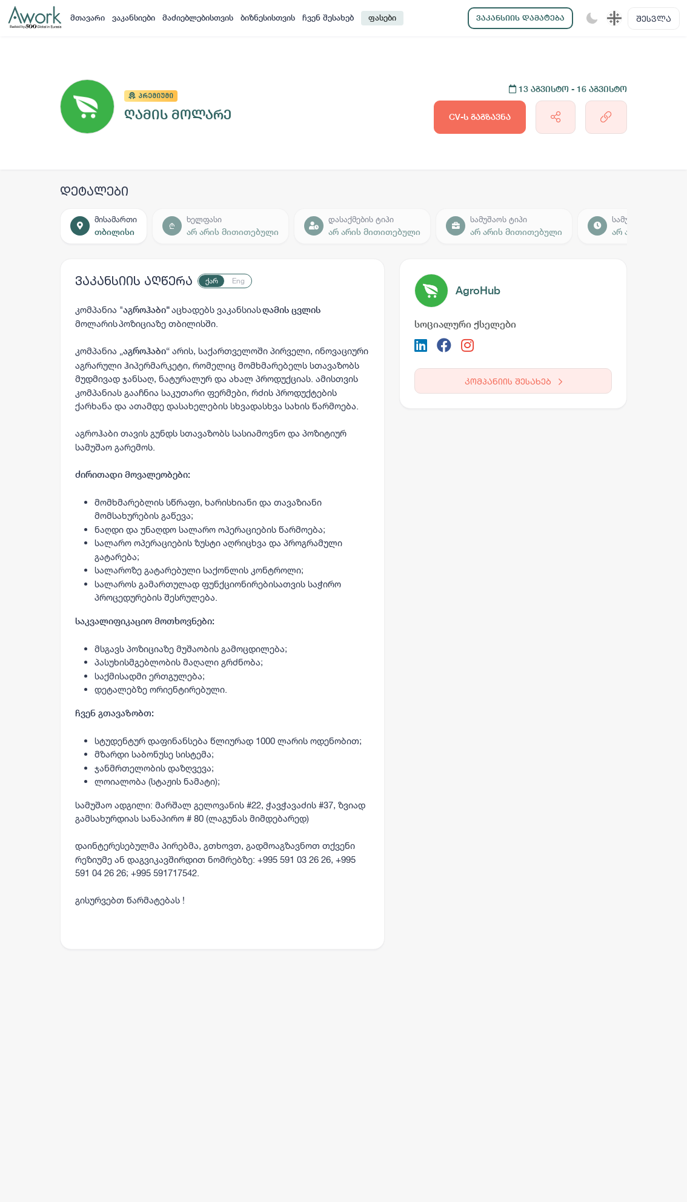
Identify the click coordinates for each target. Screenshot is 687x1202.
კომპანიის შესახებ (513, 381)
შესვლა (653, 18)
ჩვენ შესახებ (328, 17)
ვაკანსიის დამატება (520, 17)
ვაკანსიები (133, 17)
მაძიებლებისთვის (197, 17)
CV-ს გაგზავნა (480, 117)
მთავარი (87, 17)
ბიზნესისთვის (268, 17)
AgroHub (478, 290)
